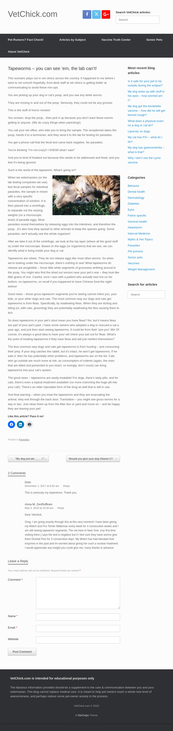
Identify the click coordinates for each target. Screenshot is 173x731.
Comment (15, 579)
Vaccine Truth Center (115, 39)
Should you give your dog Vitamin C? (93, 459)
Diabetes (133, 203)
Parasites (24, 439)
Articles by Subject (72, 39)
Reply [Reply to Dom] (66, 486)
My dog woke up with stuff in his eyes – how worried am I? (146, 96)
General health (137, 221)
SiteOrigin (83, 715)
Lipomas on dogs (139, 131)
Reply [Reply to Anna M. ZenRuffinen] (60, 508)
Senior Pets (154, 39)
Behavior (133, 185)
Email (12, 627)
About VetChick (19, 51)
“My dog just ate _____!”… (28, 459)
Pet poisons (135, 251)
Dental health (136, 191)
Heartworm (135, 227)
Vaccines (133, 263)
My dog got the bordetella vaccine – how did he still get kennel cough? (146, 110)
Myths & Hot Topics (140, 239)
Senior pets (135, 257)
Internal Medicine (139, 233)
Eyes (131, 209)
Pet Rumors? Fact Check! (25, 39)
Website (13, 639)
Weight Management (141, 269)
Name (13, 616)
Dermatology (136, 197)
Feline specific (137, 215)
